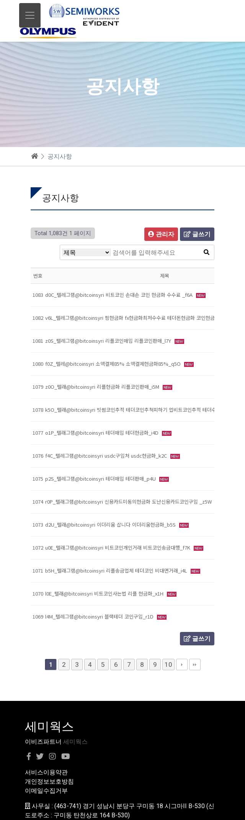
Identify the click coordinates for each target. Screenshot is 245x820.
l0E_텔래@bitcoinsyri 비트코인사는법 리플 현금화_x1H (105, 593)
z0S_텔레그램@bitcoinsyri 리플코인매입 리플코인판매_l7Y (109, 340)
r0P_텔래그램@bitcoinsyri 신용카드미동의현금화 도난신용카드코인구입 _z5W (129, 501)
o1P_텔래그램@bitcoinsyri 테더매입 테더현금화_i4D (102, 432)
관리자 (161, 234)
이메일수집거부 (46, 790)
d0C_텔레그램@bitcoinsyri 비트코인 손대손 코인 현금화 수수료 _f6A (119, 294)
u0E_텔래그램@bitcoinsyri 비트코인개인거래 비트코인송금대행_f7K (118, 547)
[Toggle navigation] (30, 15)
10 (168, 664)
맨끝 (195, 664)
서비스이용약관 (46, 772)
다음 (182, 664)
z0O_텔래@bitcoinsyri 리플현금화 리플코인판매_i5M (103, 386)
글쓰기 (197, 234)
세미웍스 (75, 741)
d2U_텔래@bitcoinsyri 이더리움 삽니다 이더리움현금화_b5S (111, 524)
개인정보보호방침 (49, 781)
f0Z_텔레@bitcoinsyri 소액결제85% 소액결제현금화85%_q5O (113, 363)
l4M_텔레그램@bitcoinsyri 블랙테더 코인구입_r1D (100, 616)
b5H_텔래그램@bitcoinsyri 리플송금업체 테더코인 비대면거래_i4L (117, 570)
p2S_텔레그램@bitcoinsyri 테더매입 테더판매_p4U (101, 478)
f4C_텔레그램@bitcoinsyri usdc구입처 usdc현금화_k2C (106, 455)
